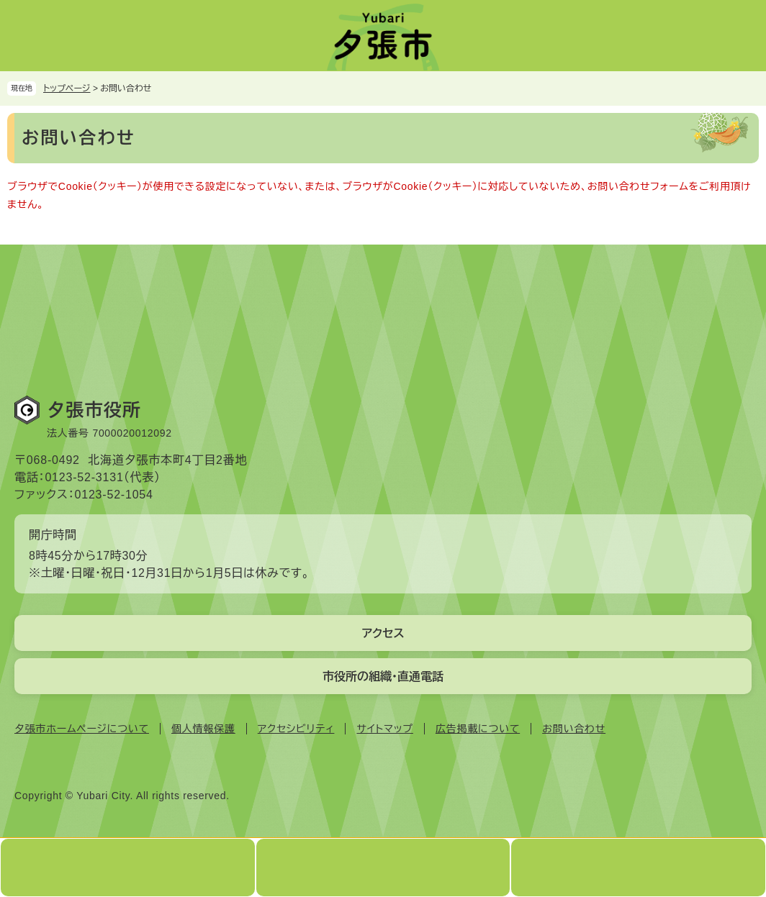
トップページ (67, 88)
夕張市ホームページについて (81, 728)
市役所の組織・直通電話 (383, 676)
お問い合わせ (573, 728)
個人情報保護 (203, 728)
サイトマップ (384, 728)
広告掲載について (478, 728)
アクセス (382, 633)
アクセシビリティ (296, 728)
